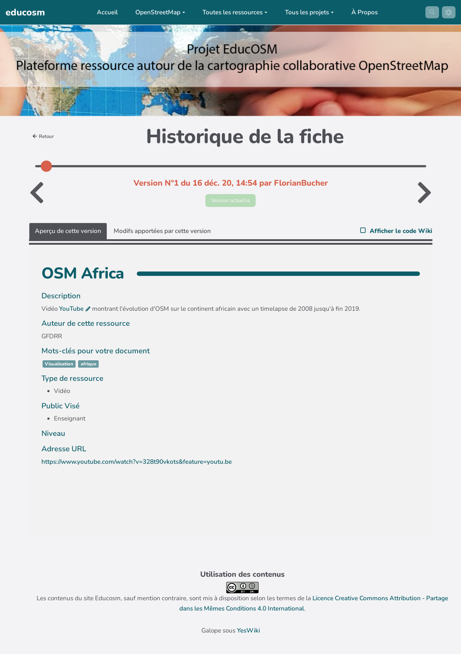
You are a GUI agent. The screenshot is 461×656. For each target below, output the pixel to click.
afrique (88, 366)
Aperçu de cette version (68, 233)
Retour (45, 136)
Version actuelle (230, 201)
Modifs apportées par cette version (162, 233)
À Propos (362, 12)
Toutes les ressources (232, 12)
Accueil (105, 12)
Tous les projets (307, 12)
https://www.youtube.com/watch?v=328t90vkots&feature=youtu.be (136, 463)
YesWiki (248, 632)
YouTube (71, 311)
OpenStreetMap (158, 12)
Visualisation (59, 366)
